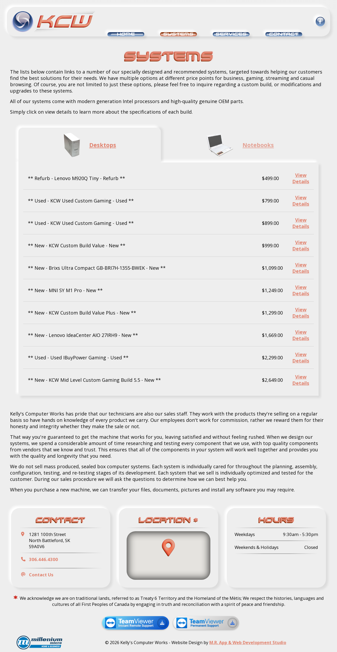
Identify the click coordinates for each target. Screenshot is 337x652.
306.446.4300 (43, 559)
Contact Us (41, 575)
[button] (168, 547)
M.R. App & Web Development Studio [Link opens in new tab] (247, 642)
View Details (300, 178)
